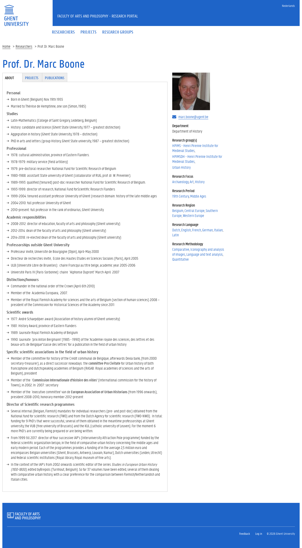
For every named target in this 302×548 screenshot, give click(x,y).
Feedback (244, 533)
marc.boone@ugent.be (193, 116)
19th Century (180, 196)
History (200, 181)
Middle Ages (198, 196)
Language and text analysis (204, 254)
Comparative (180, 249)
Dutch (176, 229)
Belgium (177, 210)
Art (192, 181)
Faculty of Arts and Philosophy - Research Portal (97, 15)
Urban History (181, 167)
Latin (175, 234)
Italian (218, 229)
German (207, 229)
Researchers (24, 46)
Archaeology (180, 181)
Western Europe (193, 215)
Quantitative (180, 259)
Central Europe (195, 210)
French (196, 229)
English (186, 229)
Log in (258, 533)
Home (6, 46)
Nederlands (288, 6)
